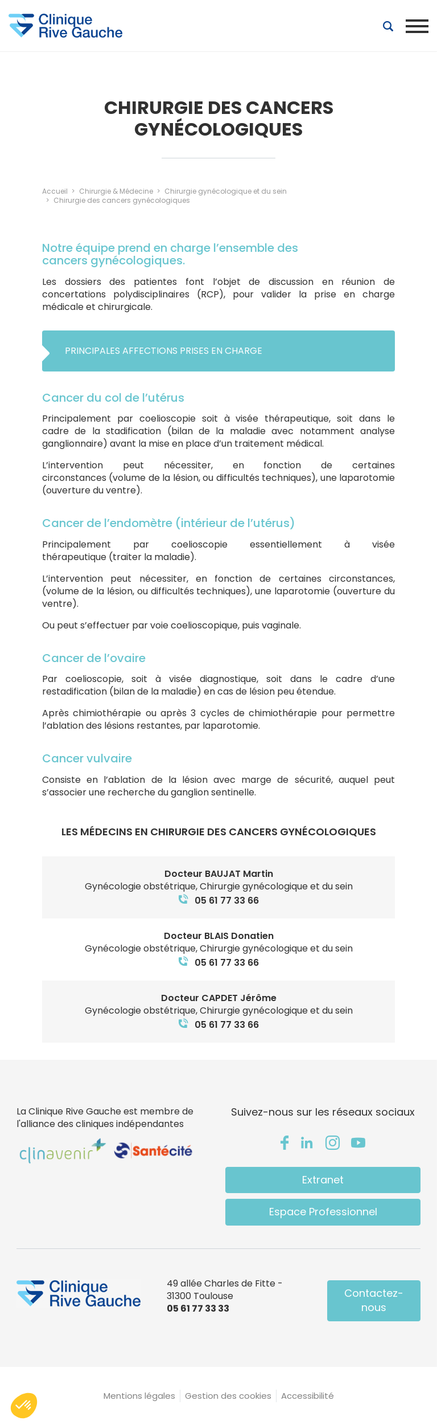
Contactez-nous (373, 1300)
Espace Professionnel (323, 1211)
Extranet (323, 1180)
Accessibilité (307, 1396)
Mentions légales (139, 1396)
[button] (24, 1405)
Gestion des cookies (228, 1396)
